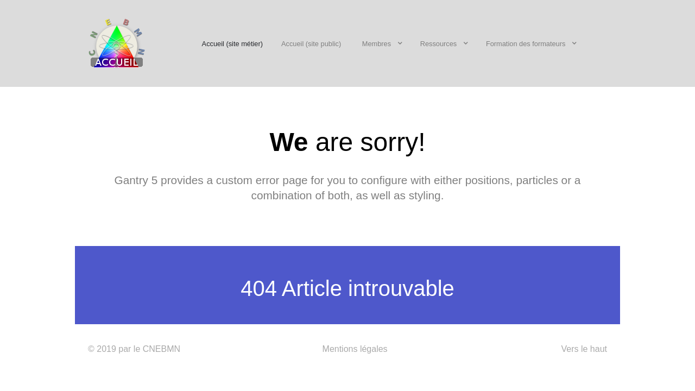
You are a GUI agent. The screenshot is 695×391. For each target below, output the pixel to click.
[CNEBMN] (117, 42)
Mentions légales (355, 349)
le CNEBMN (157, 349)
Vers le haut (584, 349)
